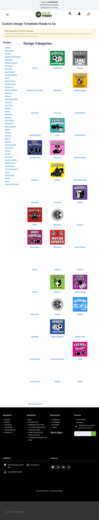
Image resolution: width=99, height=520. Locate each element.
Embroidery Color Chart (36, 425)
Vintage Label (9, 175)
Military (7, 112)
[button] (7, 14)
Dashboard (55, 420)
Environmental (10, 72)
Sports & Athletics (11, 160)
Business (8, 54)
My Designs (56, 422)
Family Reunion (10, 81)
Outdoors (8, 133)
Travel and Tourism (11, 169)
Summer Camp (10, 163)
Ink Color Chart (33, 422)
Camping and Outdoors (13, 57)
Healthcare (8, 93)
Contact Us (8, 432)
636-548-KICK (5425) (15, 472)
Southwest (8, 157)
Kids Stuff (8, 103)
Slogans (7, 154)
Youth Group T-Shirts (12, 185)
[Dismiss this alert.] (94, 31)
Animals (7, 48)
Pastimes (8, 136)
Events (7, 78)
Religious (8, 142)
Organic (7, 130)
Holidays (8, 96)
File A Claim (56, 432)
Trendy (7, 172)
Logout (54, 427)
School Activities (10, 145)
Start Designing (9, 430)
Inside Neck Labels (11, 100)
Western (7, 178)
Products (7, 420)
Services (7, 422)
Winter (7, 181)
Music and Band (10, 127)
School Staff (9, 148)
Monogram (8, 115)
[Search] (93, 434)
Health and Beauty (11, 90)
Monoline (8, 118)
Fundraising (9, 87)
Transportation (10, 166)
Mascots (8, 109)
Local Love (8, 106)
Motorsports (9, 124)
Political (7, 139)
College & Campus (11, 63)
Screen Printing (81, 420)
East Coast (8, 69)
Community (9, 66)
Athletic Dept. (9, 51)
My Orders (55, 425)
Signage (7, 151)
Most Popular (9, 121)
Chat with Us (35, 465)
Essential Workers (11, 75)
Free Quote (8, 425)
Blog (29, 420)
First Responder (10, 84)
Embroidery (79, 423)
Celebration (9, 60)
